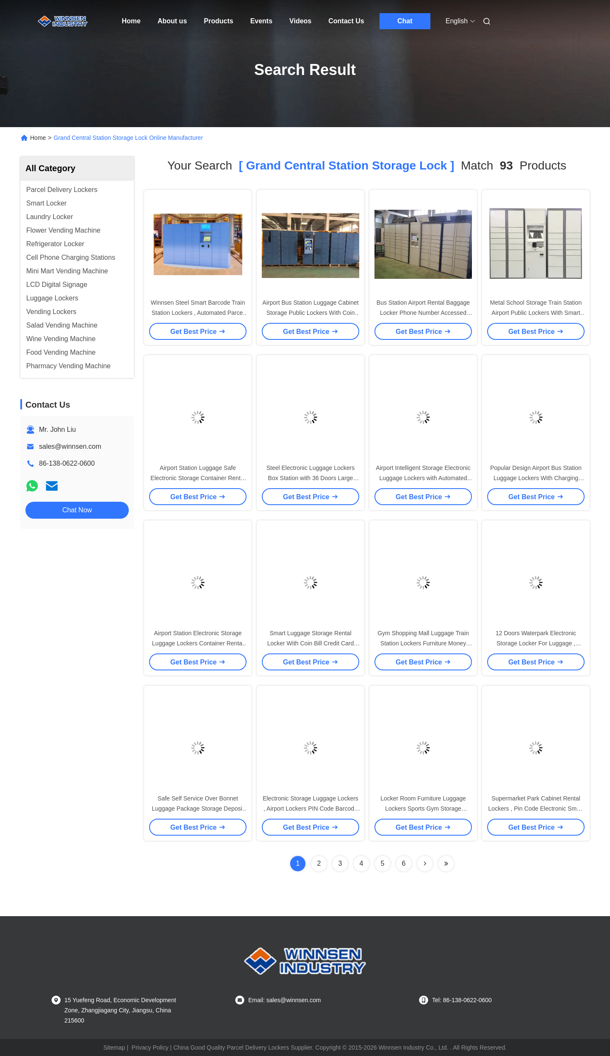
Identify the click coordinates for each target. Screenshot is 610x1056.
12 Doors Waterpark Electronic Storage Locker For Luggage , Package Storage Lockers (536, 643)
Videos (300, 21)
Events (261, 21)
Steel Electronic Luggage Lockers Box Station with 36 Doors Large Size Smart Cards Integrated (310, 478)
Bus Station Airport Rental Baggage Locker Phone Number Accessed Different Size (423, 312)
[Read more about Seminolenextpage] (425, 863)
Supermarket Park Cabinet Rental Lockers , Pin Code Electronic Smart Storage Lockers (536, 808)
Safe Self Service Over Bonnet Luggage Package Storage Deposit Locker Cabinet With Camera (198, 808)
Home (131, 21)
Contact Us (346, 21)
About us (172, 21)
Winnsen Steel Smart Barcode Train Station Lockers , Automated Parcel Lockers (198, 312)
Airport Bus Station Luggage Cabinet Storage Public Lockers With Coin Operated (310, 312)
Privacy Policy (150, 1047)
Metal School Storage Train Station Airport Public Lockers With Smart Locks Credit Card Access (536, 312)
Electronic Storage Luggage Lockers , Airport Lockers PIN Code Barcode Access (310, 808)
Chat (405, 21)
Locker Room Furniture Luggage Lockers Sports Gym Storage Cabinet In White (423, 808)
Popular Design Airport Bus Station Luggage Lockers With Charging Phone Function (536, 478)
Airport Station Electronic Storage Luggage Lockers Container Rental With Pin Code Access (198, 643)
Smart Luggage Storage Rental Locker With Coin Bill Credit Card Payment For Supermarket (310, 643)
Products (218, 21)
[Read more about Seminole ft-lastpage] (446, 863)
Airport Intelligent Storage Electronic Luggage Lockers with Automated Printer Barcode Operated (423, 478)
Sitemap (114, 1047)
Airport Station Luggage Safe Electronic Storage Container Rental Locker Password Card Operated (197, 478)
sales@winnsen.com (70, 446)
